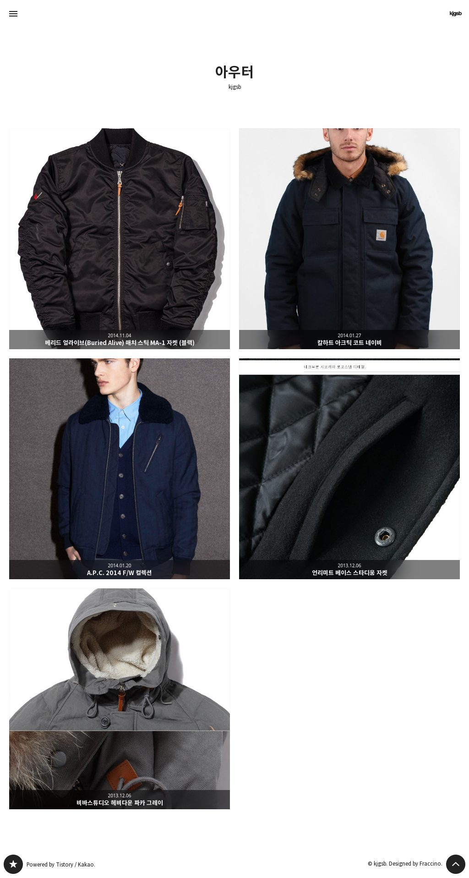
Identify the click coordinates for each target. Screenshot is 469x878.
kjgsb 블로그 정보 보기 (456, 14)
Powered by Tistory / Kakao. (61, 864)
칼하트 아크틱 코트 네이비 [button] (349, 238)
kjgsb (235, 87)
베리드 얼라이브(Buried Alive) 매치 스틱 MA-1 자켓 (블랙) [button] (119, 238)
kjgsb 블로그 (13, 864)
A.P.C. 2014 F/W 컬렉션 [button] (119, 468)
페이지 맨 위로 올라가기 (456, 864)
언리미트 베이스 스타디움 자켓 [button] (349, 468)
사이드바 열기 (13, 14)
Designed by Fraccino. (415, 863)
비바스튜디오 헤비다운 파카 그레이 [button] (119, 698)
